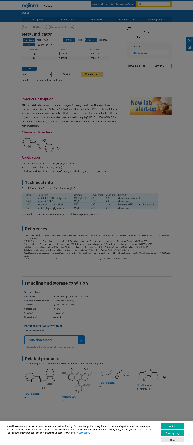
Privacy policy (82, 432)
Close (172, 440)
